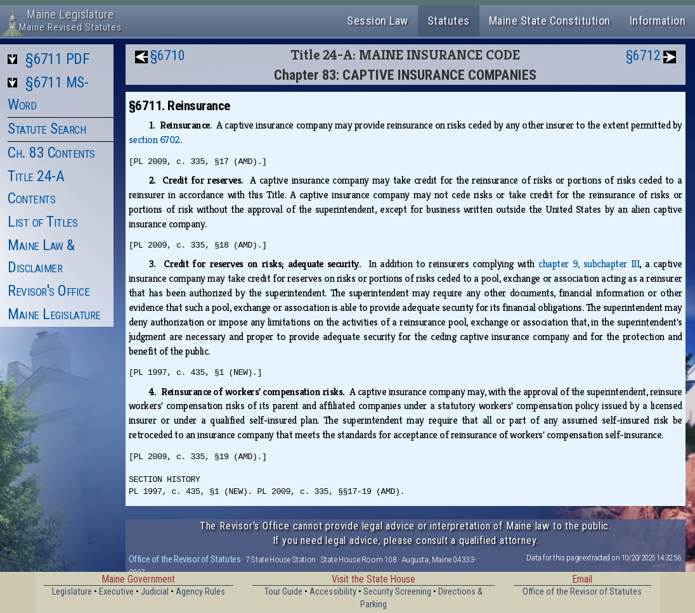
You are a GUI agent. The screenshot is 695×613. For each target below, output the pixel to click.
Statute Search (47, 128)
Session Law (377, 20)
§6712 (643, 55)
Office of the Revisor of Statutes (185, 559)
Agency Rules (200, 591)
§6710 (167, 55)
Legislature (72, 591)
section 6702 (154, 139)
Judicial (155, 591)
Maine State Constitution (550, 20)
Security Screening (397, 591)
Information (658, 20)
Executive (116, 591)
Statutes (448, 20)
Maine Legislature (54, 314)
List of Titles (42, 222)
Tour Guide (283, 591)
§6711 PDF (57, 59)
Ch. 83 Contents (51, 152)
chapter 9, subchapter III (588, 263)
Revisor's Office (48, 291)
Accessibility (332, 591)
